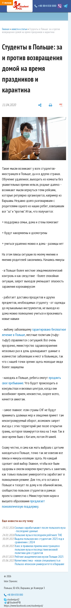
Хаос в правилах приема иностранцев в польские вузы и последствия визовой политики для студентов (37, 549)
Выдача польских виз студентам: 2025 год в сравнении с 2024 (39, 540)
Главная (5, 29)
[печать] (50, 105)
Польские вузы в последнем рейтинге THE (38, 535)
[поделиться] (40, 105)
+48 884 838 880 (46, 6)
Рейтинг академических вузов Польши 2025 (39, 557)
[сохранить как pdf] (61, 105)
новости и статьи (19, 29)
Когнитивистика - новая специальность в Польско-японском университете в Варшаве (39, 562)
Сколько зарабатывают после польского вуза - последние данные (40, 529)
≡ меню (6, 3)
